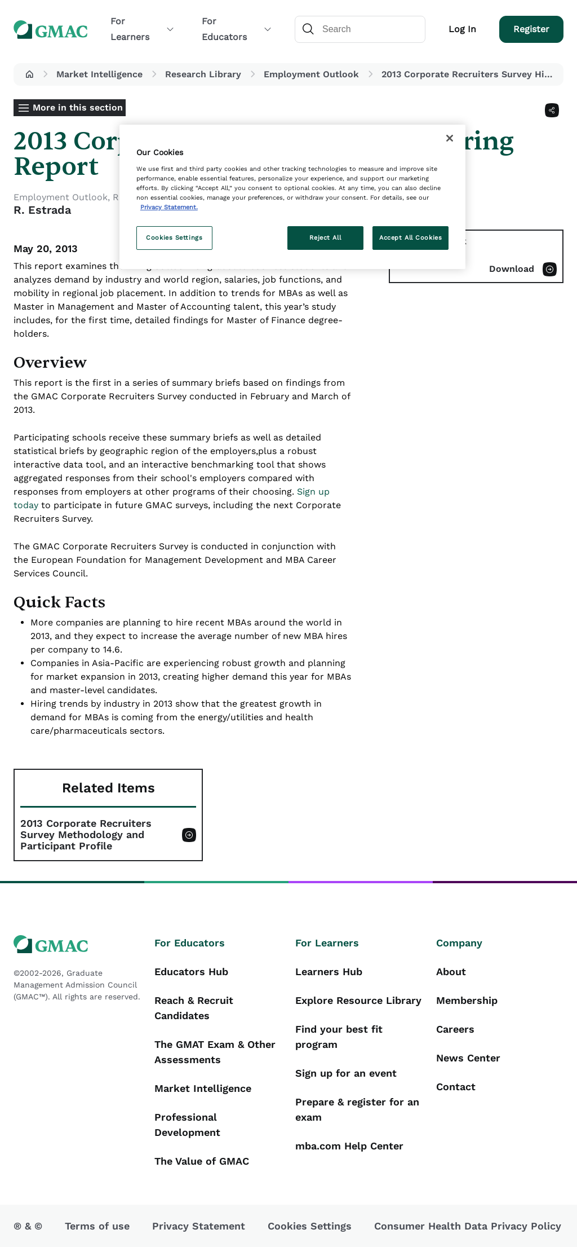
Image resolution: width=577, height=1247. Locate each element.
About (451, 971)
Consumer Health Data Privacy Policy (467, 1226)
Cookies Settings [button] (310, 1226)
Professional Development (187, 1124)
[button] (29, 74)
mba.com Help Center (349, 1146)
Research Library (203, 74)
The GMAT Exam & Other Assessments (215, 1051)
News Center (468, 1058)
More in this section (78, 107)
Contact (456, 1086)
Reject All (325, 237)
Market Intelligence (99, 74)
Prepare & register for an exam (357, 1109)
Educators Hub (191, 971)
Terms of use (97, 1226)
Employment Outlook (311, 74)
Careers (455, 1029)
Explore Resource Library (358, 1000)
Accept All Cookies (410, 237)
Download (511, 268)
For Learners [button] (142, 29)
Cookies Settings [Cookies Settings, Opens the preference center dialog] (174, 237)
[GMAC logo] (77, 944)
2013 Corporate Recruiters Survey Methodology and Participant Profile (86, 835)
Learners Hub (328, 971)
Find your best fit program (339, 1036)
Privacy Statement (198, 1226)
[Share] (552, 110)
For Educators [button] (237, 29)
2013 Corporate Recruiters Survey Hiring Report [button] (470, 74)
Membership (467, 1000)
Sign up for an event (346, 1073)
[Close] (449, 138)
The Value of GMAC (201, 1161)
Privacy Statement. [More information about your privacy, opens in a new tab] (169, 207)
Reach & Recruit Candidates (193, 1007)
